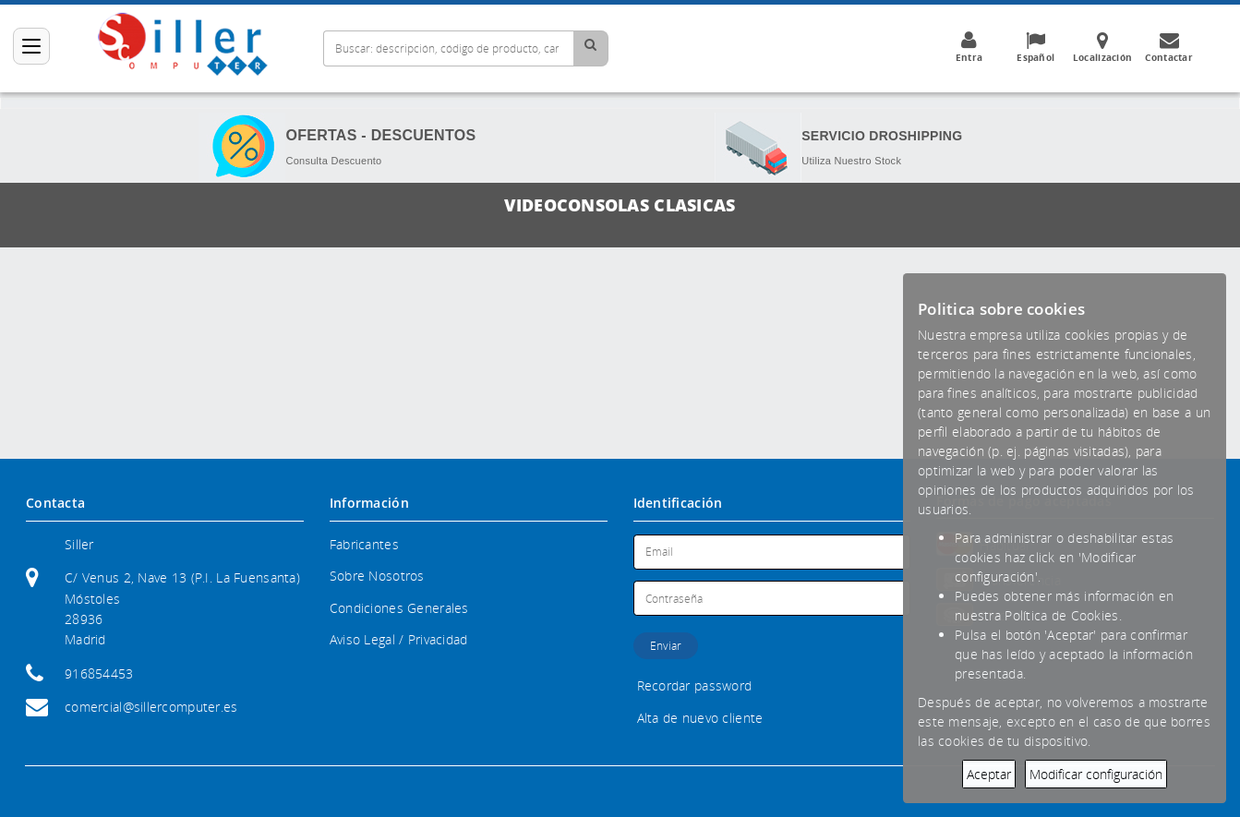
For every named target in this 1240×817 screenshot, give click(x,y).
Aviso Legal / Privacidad (399, 639)
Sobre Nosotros (377, 575)
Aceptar (989, 774)
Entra (969, 47)
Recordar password (694, 685)
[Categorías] (31, 46)
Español (1036, 47)
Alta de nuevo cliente (700, 718)
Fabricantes (364, 544)
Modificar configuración (1095, 774)
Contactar (1169, 47)
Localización (1102, 47)
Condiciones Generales (399, 608)
